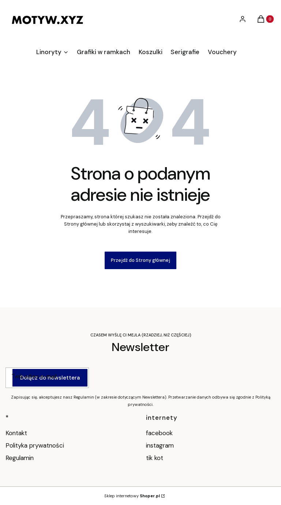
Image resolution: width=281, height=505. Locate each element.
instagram (161, 445)
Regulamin (19, 458)
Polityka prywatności (34, 445)
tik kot (155, 458)
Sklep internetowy (132, 495)
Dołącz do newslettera (50, 377)
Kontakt (16, 433)
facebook (160, 433)
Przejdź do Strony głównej (140, 260)
